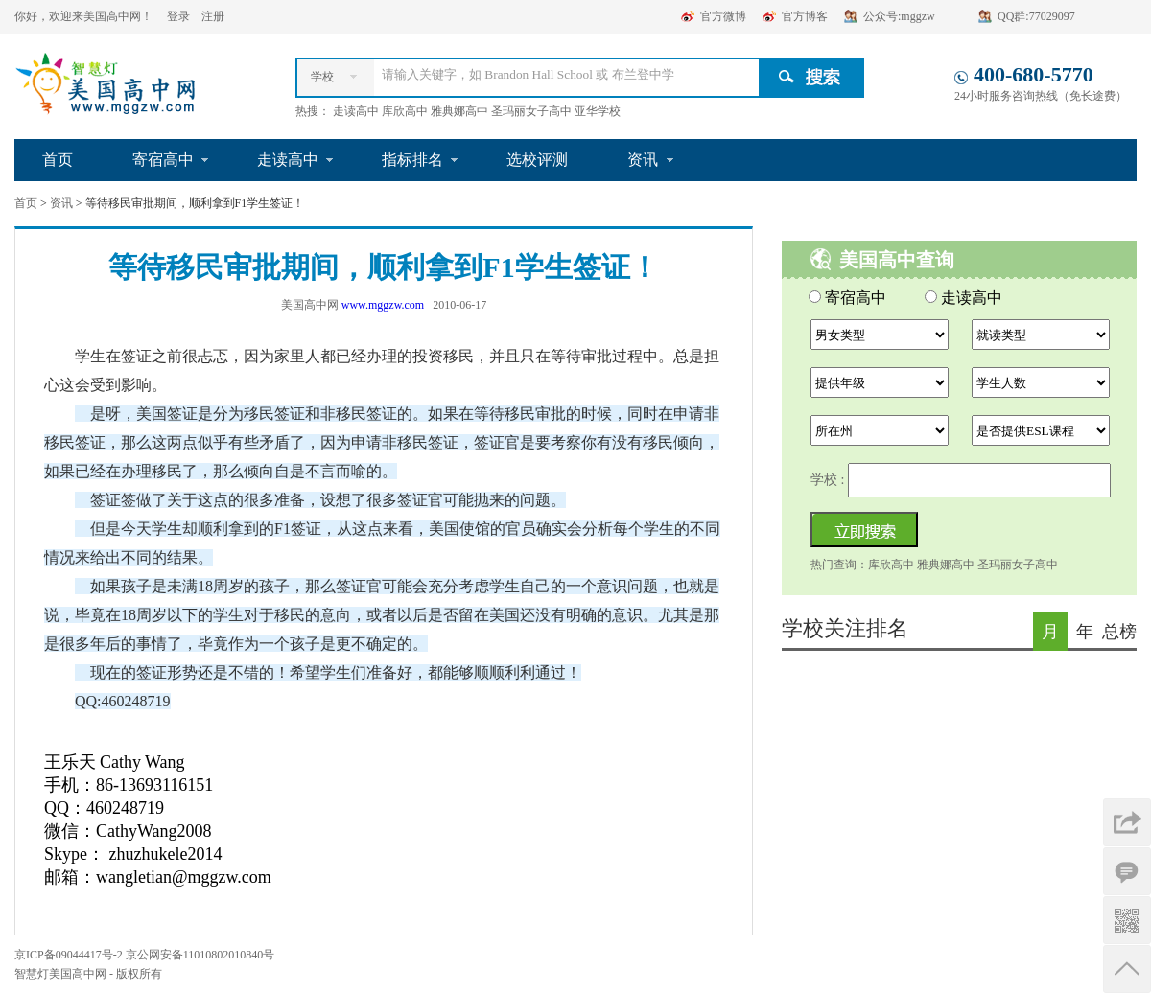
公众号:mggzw (899, 16)
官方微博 (723, 16)
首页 (57, 159)
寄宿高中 (163, 159)
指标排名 (412, 159)
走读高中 (287, 159)
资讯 (642, 159)
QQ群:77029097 (1036, 16)
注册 (212, 16)
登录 (180, 16)
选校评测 (537, 159)
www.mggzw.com (382, 305)
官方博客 (805, 16)
